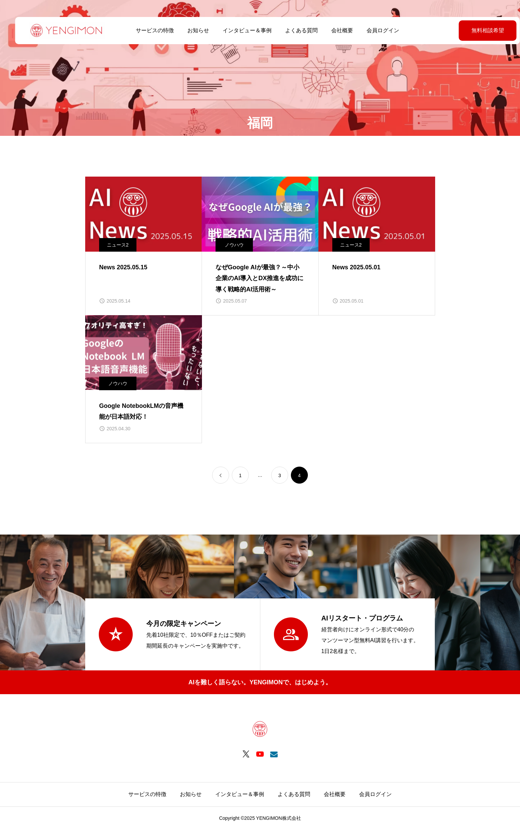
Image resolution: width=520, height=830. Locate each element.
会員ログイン (375, 30)
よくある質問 (294, 30)
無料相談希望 (470, 30)
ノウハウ (234, 245)
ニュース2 (118, 245)
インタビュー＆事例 (239, 30)
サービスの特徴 (147, 30)
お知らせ (191, 30)
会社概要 (335, 30)
